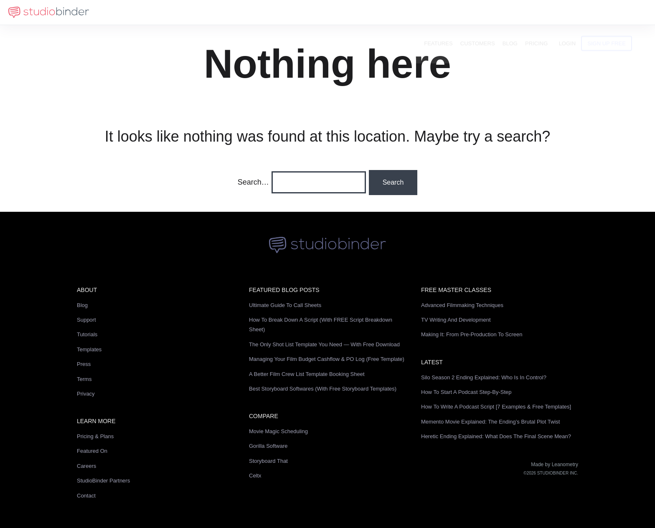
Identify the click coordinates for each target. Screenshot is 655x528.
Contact (86, 495)
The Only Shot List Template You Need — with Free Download (324, 344)
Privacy (86, 394)
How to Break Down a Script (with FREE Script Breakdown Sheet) (320, 325)
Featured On (92, 451)
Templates (89, 349)
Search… (253, 182)
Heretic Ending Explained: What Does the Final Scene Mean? (496, 436)
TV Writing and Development (456, 320)
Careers (86, 466)
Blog (523, 12)
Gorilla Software (268, 446)
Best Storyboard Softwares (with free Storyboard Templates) (322, 389)
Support (86, 320)
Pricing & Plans (95, 436)
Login (580, 12)
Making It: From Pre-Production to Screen (472, 334)
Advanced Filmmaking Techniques (462, 305)
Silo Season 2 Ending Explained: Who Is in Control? (483, 377)
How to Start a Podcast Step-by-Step (466, 392)
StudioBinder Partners (103, 480)
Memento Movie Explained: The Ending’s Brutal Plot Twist (490, 422)
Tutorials (87, 334)
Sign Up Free (620, 12)
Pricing (549, 12)
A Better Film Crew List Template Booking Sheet (307, 374)
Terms (84, 379)
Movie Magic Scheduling (278, 431)
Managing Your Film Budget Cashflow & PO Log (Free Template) (326, 359)
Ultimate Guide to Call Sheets (285, 305)
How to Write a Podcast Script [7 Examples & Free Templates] (496, 407)
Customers (491, 12)
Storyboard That (268, 461)
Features (452, 12)
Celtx (255, 475)
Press (84, 364)
